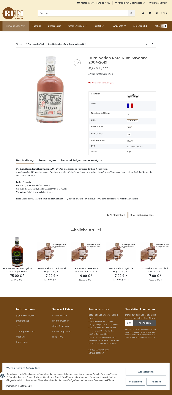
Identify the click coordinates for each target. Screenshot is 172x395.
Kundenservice (59, 315)
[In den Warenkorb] (18, 54)
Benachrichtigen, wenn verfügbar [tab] (82, 160)
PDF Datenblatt (116, 214)
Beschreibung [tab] (25, 160)
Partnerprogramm (61, 331)
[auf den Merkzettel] (77, 62)
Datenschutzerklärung (133, 332)
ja (128, 114)
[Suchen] (83, 13)
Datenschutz (22, 320)
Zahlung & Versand (25, 331)
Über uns (20, 336)
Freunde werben (60, 320)
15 (129, 134)
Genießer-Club (140, 25)
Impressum (22, 342)
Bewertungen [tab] (47, 160)
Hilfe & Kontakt (159, 2)
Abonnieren (145, 322)
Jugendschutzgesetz (26, 315)
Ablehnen (155, 382)
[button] (143, 13)
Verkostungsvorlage (142, 214)
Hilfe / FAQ (57, 336)
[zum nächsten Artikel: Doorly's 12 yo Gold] (153, 44)
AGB (18, 326)
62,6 (129, 127)
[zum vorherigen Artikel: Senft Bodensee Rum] (147, 44)
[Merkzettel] (149, 13)
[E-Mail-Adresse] (129, 323)
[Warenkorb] (161, 13)
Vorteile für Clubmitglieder (131, 2)
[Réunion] (130, 105)
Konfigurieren (134, 382)
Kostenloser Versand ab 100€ (95, 2)
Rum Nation (132, 121)
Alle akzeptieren (144, 372)
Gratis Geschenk (60, 326)
